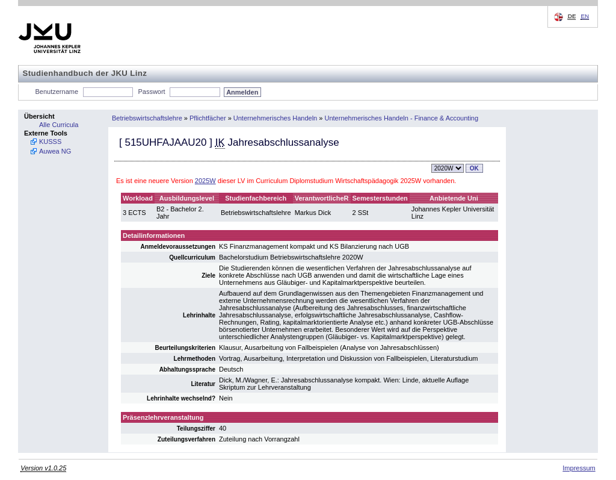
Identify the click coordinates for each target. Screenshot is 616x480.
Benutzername (57, 91)
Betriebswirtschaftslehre (147, 118)
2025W (205, 180)
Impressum (578, 468)
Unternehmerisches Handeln (275, 118)
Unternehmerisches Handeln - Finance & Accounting (401, 118)
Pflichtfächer (207, 118)
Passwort (151, 91)
